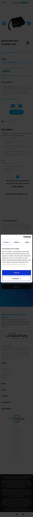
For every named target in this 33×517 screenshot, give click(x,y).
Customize (16, 278)
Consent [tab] (6, 242)
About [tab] (27, 242)
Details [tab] (16, 242)
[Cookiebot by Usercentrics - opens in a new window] (23, 237)
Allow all (16, 272)
